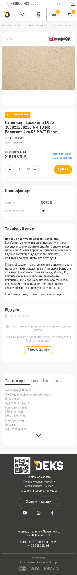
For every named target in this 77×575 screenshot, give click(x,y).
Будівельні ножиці (17, 403)
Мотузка (10, 425)
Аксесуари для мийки (19, 390)
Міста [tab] (34, 381)
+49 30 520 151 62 (38, 546)
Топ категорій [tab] (16, 381)
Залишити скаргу (38, 502)
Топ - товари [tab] (52, 381)
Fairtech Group (47, 562)
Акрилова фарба (16, 429)
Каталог (19, 26)
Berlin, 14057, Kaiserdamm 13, (38, 542)
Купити (63, 169)
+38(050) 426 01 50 (38, 535)
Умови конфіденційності (39, 486)
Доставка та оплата (39, 477)
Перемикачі (12, 399)
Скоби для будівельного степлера (27, 395)
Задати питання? (61, 154)
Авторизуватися (38, 350)
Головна (6, 26)
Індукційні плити (16, 408)
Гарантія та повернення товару (39, 491)
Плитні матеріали (38, 26)
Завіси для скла (15, 416)
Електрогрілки (14, 421)
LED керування (14, 412)
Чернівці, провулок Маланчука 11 (38, 532)
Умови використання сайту (39, 482)
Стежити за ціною (62, 158)
